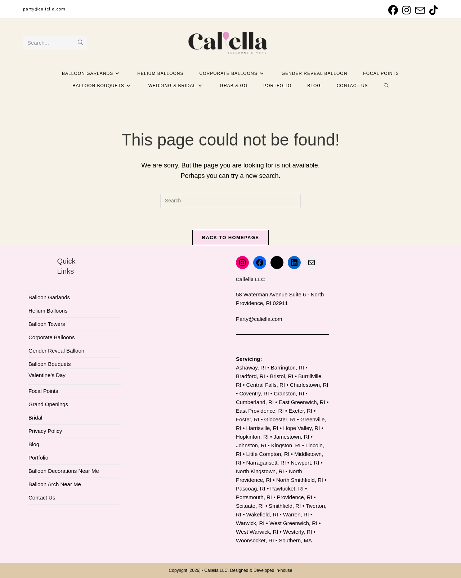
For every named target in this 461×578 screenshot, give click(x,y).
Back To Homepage (230, 237)
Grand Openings (48, 404)
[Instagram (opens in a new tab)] (406, 10)
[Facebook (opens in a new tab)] (393, 10)
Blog (33, 444)
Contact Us (41, 497)
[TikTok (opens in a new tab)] (432, 10)
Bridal (35, 418)
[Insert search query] (230, 201)
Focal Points (43, 391)
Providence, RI (294, 497)
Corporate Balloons (51, 337)
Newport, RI (305, 463)
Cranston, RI (289, 393)
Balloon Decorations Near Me (63, 471)
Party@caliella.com (259, 319)
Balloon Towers (46, 324)
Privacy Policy (45, 431)
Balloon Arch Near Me (54, 484)
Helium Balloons (47, 311)
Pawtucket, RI (287, 488)
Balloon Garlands (49, 297)
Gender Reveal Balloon (56, 351)
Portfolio (38, 457)
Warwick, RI (250, 523)
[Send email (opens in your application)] (420, 10)
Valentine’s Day (47, 375)
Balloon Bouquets (49, 364)
